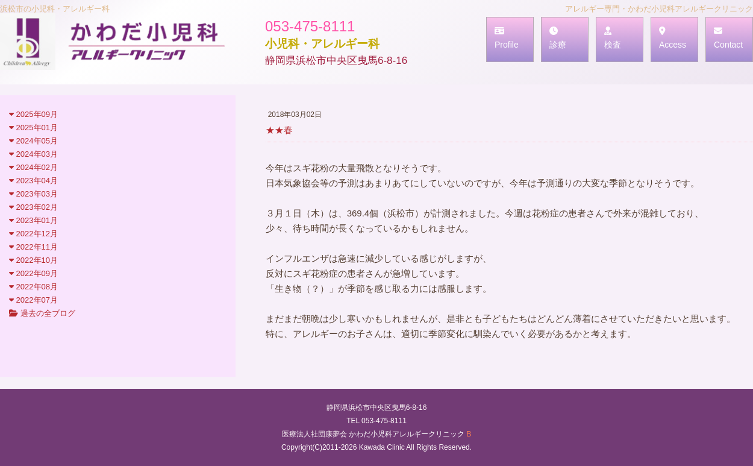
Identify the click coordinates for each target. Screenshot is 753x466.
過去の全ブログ (42, 313)
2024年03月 (33, 154)
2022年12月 (33, 233)
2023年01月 (33, 220)
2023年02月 (33, 207)
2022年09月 (33, 273)
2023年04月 (33, 180)
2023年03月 (33, 193)
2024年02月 (33, 167)
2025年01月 (33, 127)
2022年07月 (33, 299)
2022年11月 (33, 246)
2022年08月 (33, 286)
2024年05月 (33, 140)
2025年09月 (33, 114)
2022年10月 (33, 260)
